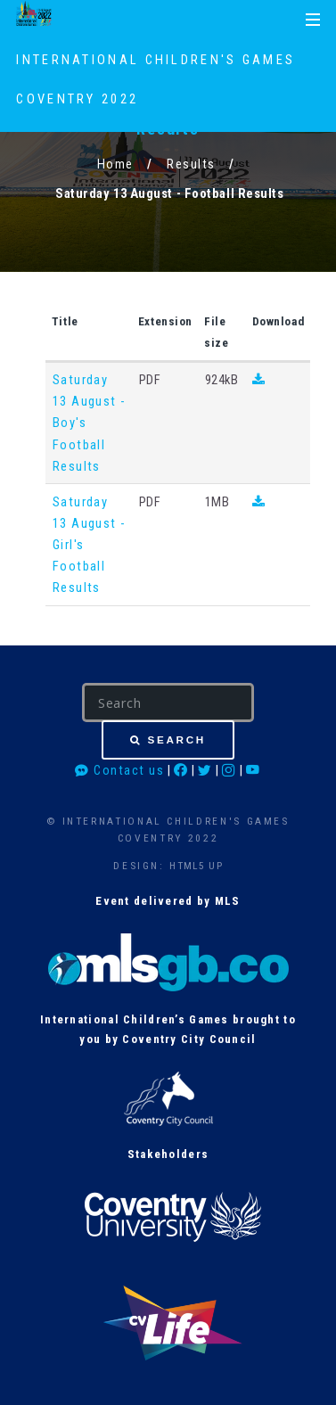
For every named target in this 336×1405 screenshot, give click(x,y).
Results (191, 164)
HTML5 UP (195, 865)
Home (115, 164)
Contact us (119, 770)
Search (177, 739)
